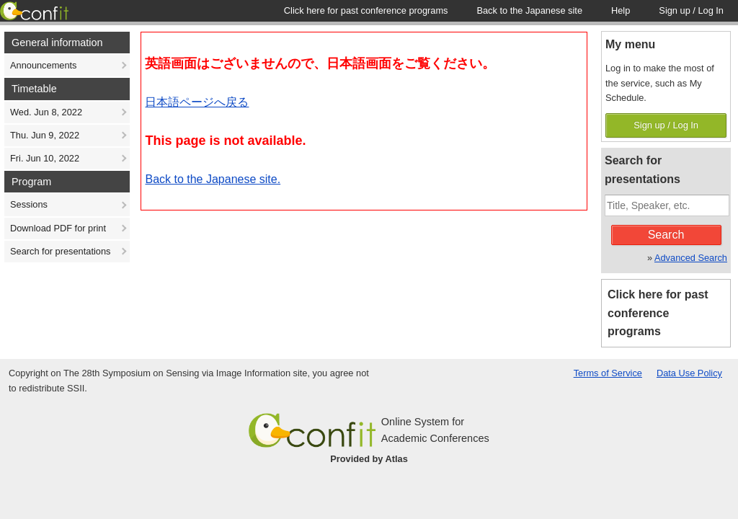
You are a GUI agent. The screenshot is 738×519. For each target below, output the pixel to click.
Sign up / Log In (665, 125)
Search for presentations (60, 251)
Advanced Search (690, 257)
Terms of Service (608, 373)
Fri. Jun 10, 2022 (44, 158)
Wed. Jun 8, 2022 (46, 112)
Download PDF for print (58, 228)
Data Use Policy (689, 373)
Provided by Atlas (369, 458)
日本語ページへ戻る (197, 102)
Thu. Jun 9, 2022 (44, 135)
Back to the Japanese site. (212, 179)
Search (666, 235)
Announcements (43, 65)
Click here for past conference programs (658, 313)
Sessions (29, 204)
